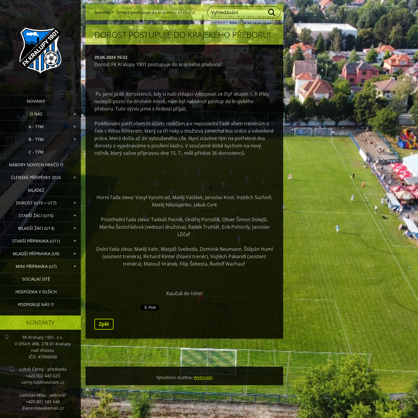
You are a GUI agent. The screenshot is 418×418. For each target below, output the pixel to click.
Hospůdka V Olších (36, 292)
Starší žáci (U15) (36, 215)
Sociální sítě (36, 279)
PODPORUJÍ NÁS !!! (36, 304)
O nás (36, 114)
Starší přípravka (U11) (36, 241)
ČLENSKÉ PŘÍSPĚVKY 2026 (36, 177)
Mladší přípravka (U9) (36, 253)
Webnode (203, 377)
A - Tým (36, 126)
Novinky (36, 101)
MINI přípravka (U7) (36, 266)
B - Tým (36, 139)
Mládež (36, 190)
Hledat (272, 12)
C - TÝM (36, 152)
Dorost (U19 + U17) (36, 203)
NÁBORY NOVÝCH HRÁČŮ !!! (36, 164)
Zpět (104, 324)
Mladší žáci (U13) (36, 228)
